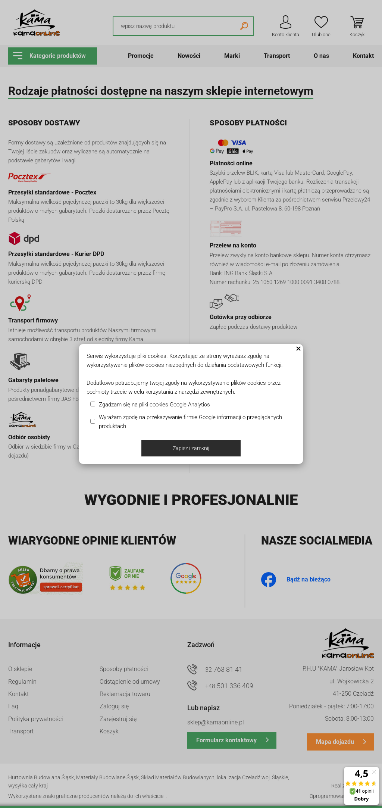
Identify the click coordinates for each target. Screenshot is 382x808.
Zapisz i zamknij (191, 448)
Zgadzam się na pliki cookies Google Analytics (154, 404)
